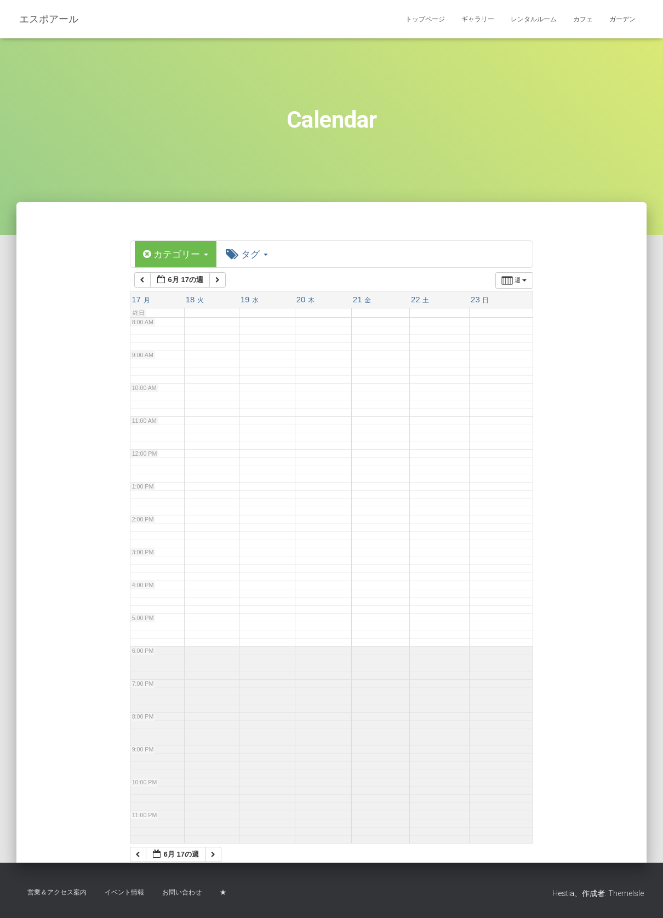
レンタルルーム (534, 19)
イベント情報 (124, 892)
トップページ (425, 19)
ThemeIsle (626, 893)
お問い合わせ (182, 892)
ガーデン (622, 19)
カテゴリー (177, 254)
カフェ (583, 19)
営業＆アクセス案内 (57, 892)
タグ (251, 254)
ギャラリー (477, 19)
